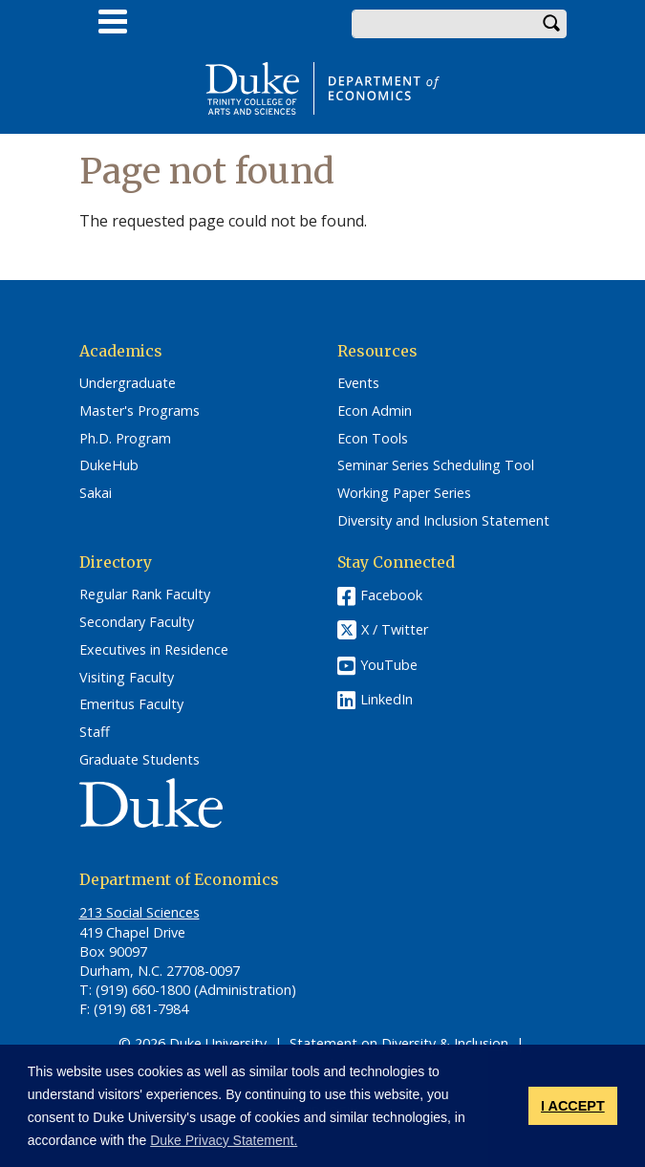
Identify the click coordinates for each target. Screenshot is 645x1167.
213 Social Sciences (139, 912)
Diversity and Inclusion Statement (443, 520)
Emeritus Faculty (131, 704)
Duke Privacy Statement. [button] (223, 1140)
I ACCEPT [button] (573, 1105)
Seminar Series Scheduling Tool (435, 465)
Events (358, 383)
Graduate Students (139, 759)
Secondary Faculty (136, 622)
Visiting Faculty (126, 677)
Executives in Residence (153, 650)
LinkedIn (386, 699)
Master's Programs (139, 411)
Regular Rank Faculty (144, 594)
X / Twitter (394, 630)
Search (552, 24)
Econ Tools (372, 438)
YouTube (389, 665)
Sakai (95, 493)
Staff (94, 732)
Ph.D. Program (125, 438)
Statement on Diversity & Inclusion (399, 1043)
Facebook (391, 595)
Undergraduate (127, 383)
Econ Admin (374, 411)
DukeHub (109, 465)
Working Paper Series (404, 493)
